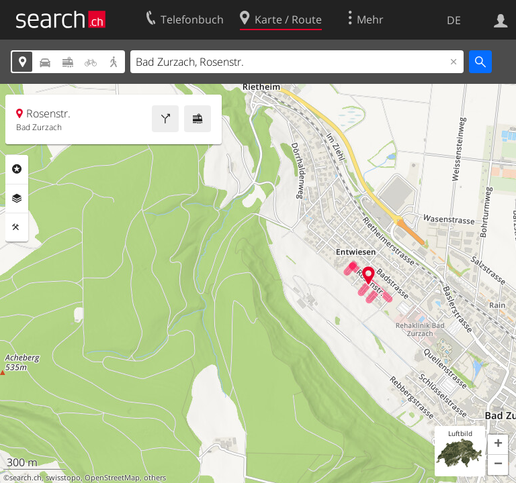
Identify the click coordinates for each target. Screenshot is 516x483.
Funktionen (16, 227)
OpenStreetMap (112, 477)
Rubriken (16, 169)
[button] (498, 445)
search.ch (25, 477)
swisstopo (63, 477)
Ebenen (16, 198)
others (155, 477)
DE (454, 20)
